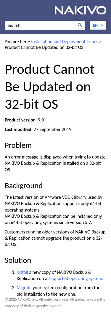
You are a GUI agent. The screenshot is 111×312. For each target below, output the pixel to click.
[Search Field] (45, 25)
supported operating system (75, 278)
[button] (80, 25)
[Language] (98, 25)
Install (22, 272)
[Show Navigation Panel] (8, 10)
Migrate (24, 287)
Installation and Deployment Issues (64, 41)
